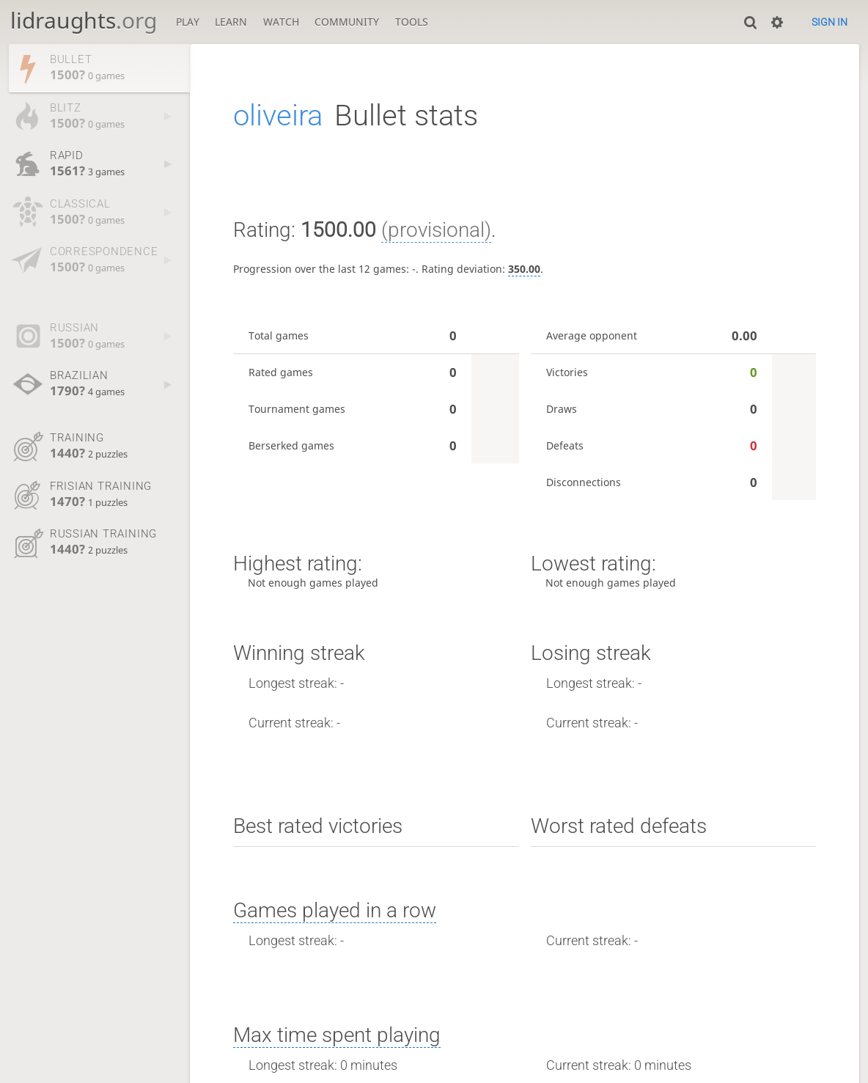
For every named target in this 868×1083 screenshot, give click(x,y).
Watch (281, 22)
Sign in (829, 22)
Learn (231, 22)
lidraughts (83, 20)
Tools (411, 22)
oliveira (278, 115)
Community (347, 22)
